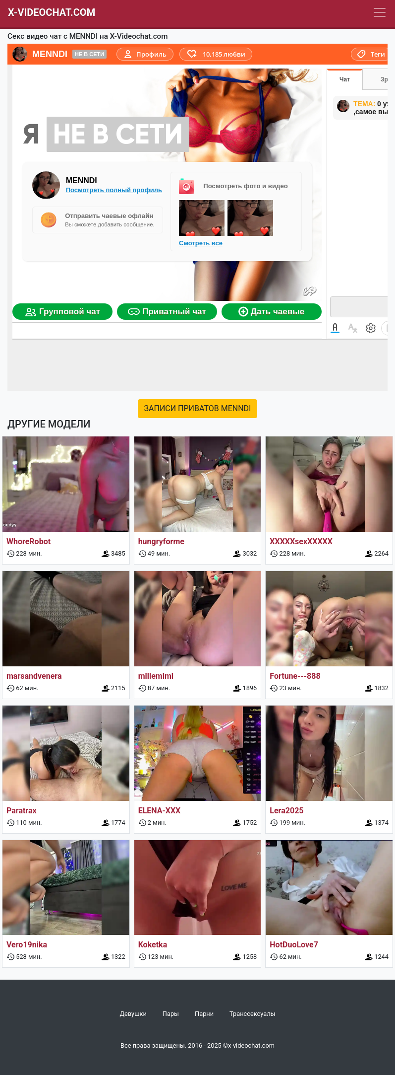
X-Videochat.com (51, 12)
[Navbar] (379, 12)
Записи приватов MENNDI (197, 408)
